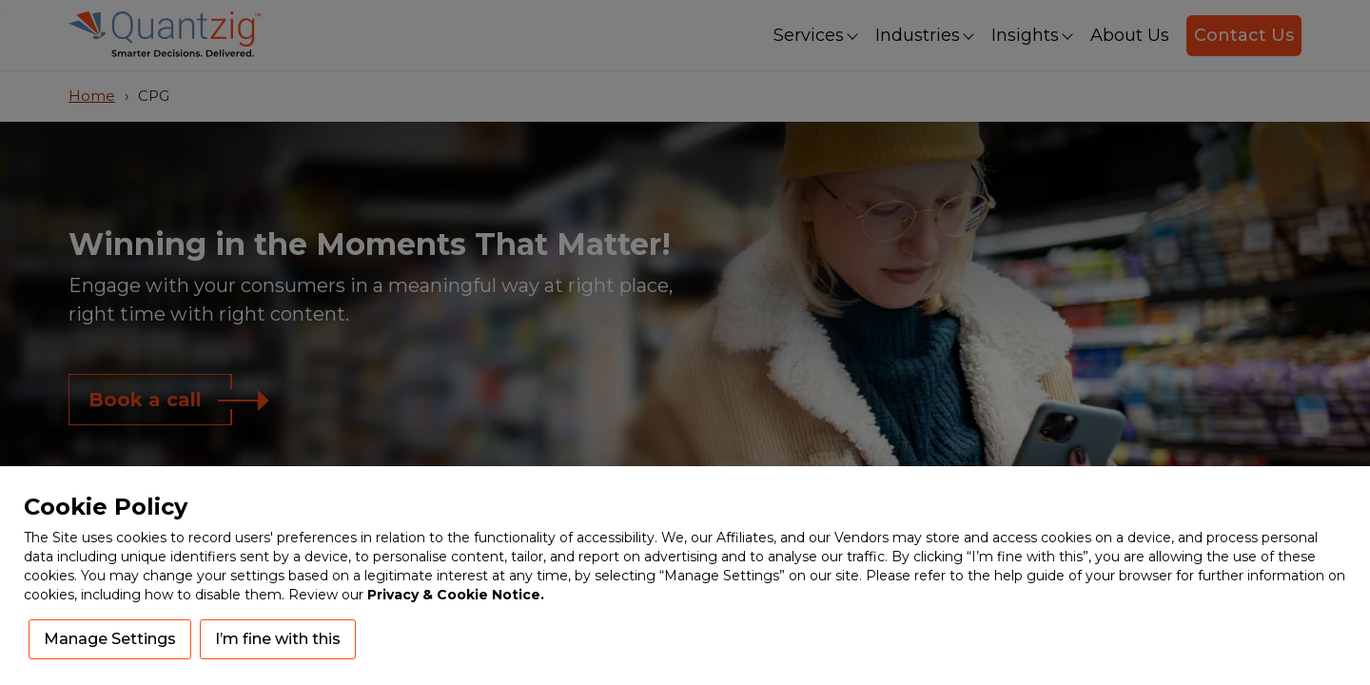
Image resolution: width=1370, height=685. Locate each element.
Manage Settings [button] (110, 639)
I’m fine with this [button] (278, 639)
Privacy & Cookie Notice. (455, 594)
